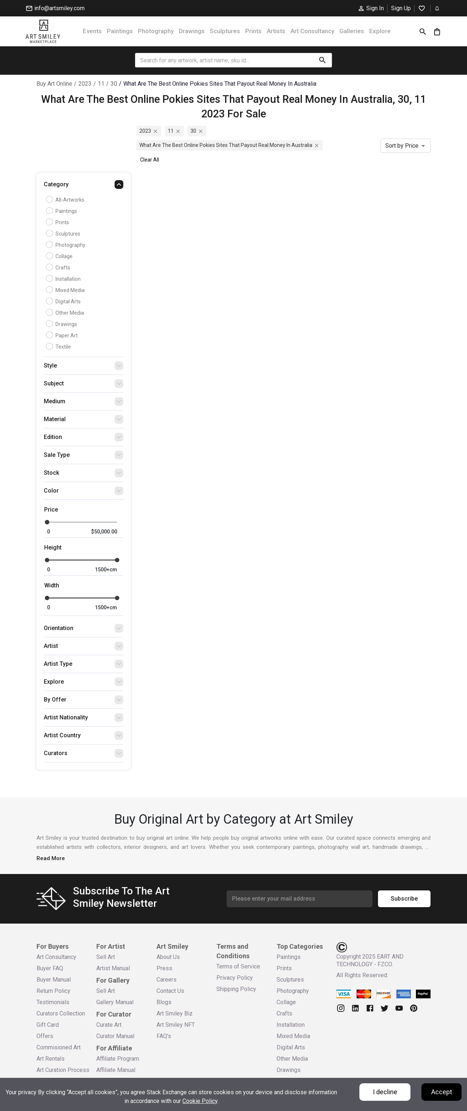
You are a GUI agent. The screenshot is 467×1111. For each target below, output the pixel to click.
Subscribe (404, 898)
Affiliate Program (117, 1058)
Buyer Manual (53, 979)
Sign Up (401, 8)
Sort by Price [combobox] (401, 145)
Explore (380, 31)
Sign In (371, 8)
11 (101, 83)
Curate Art (108, 1024)
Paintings (120, 31)
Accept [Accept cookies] (441, 1092)
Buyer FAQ (49, 968)
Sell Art (105, 956)
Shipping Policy (236, 989)
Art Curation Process (62, 1070)
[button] (83, 186)
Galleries (351, 31)
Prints (253, 31)
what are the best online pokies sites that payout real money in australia (219, 83)
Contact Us (170, 990)
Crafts (59, 268)
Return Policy (53, 990)
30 (114, 83)
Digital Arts (64, 301)
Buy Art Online (54, 83)
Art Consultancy (312, 31)
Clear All (149, 160)
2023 (85, 83)
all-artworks (66, 200)
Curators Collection (60, 1013)
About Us (168, 956)
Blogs (164, 1002)
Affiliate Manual (115, 1070)
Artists (276, 31)
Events (92, 31)
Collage (60, 256)
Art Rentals (50, 1058)
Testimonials (52, 1002)
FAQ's (164, 1036)
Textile (59, 347)
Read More (50, 858)
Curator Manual (115, 1036)
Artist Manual (113, 968)
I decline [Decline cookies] (385, 1092)
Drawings (192, 31)
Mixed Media (66, 290)
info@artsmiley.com (55, 8)
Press (164, 968)
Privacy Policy (234, 977)
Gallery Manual (115, 1002)
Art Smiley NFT (176, 1024)
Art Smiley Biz (175, 1013)
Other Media (66, 313)
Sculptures (225, 31)
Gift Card (47, 1024)
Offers (44, 1036)
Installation (64, 279)
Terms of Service (238, 966)
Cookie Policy (199, 1101)
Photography (156, 31)
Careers (167, 979)
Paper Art (63, 335)
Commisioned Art (58, 1047)
